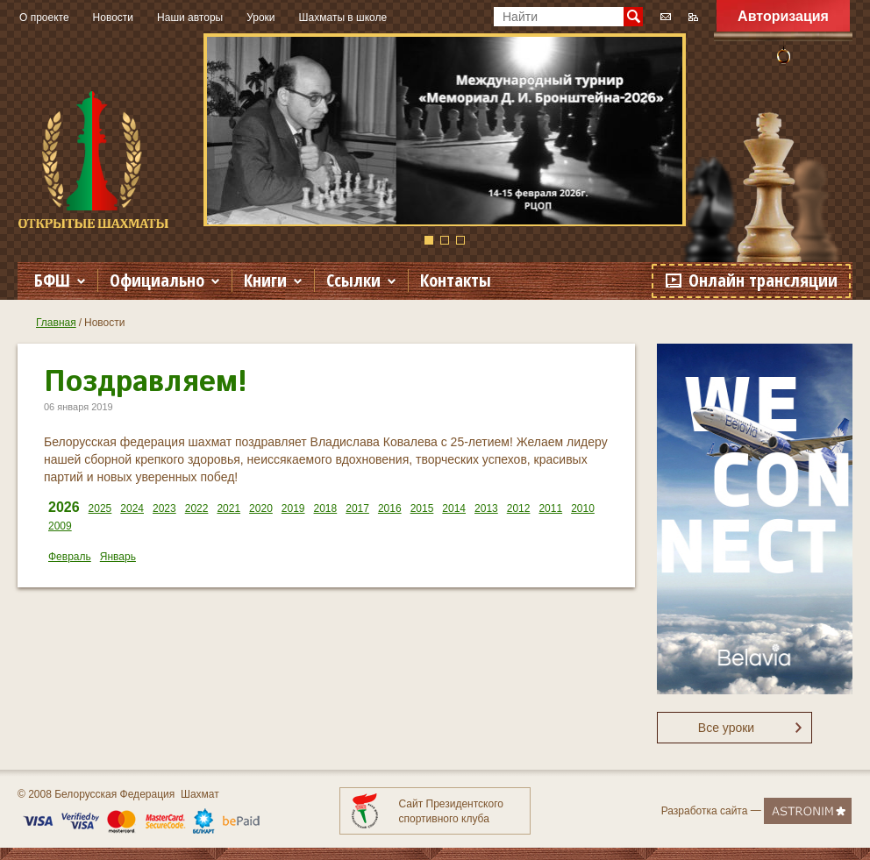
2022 (197, 508)
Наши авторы (190, 17)
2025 (100, 508)
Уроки (260, 17)
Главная (56, 322)
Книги (265, 280)
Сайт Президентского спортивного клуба (451, 811)
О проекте (44, 17)
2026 (64, 507)
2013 (486, 508)
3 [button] (460, 240)
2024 (132, 508)
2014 (454, 508)
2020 (261, 508)
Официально (157, 280)
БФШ (52, 280)
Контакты (455, 280)
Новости (113, 17)
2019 (293, 508)
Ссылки (353, 280)
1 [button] (428, 240)
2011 (550, 508)
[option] (444, 129)
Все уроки (726, 728)
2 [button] (444, 240)
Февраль (69, 557)
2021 (228, 508)
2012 (519, 508)
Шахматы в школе (343, 17)
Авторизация (783, 16)
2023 (164, 508)
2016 (390, 508)
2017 (357, 508)
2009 (60, 526)
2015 (422, 508)
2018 (326, 508)
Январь (118, 557)
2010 (583, 508)
